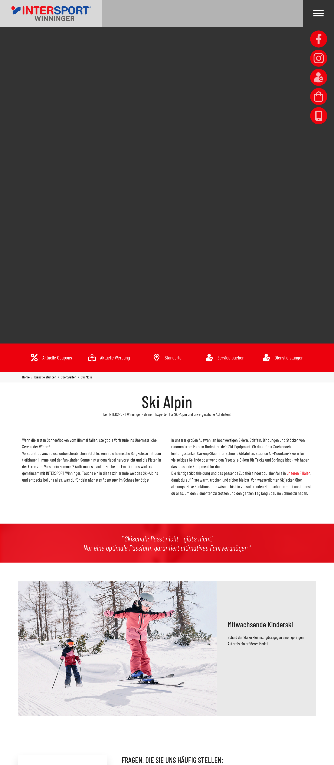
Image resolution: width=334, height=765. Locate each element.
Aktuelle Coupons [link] (57, 357)
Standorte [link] (173, 357)
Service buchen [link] (230, 357)
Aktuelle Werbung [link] (115, 357)
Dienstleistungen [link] (289, 357)
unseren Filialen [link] (298, 473)
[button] (318, 13)
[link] (51, 13)
